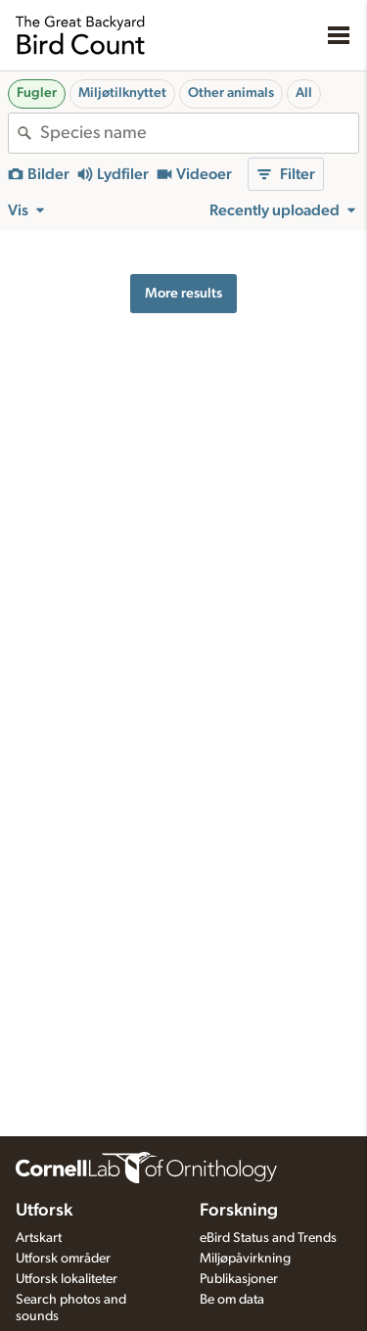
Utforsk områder (63, 1258)
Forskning (239, 1210)
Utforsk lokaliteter (66, 1279)
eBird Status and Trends (268, 1238)
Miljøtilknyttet (122, 93)
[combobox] (199, 133)
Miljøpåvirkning (245, 1258)
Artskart (39, 1238)
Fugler (37, 93)
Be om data (232, 1300)
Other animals (231, 93)
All (304, 93)
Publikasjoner (239, 1279)
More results (183, 293)
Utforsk (44, 1210)
